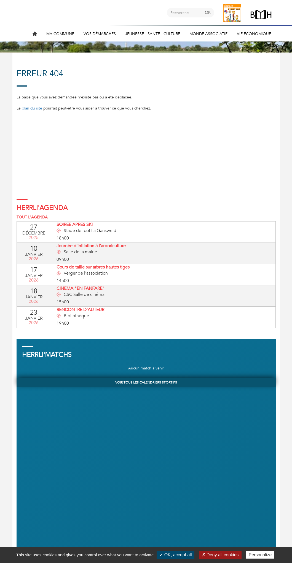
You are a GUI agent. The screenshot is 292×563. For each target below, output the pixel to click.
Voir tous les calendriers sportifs (146, 382)
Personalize (260, 554)
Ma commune (60, 34)
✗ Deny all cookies (220, 554)
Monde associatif (208, 34)
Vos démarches (100, 34)
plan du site (32, 108)
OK (208, 12)
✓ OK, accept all (175, 554)
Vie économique (254, 34)
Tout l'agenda (32, 217)
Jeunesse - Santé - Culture (152, 34)
